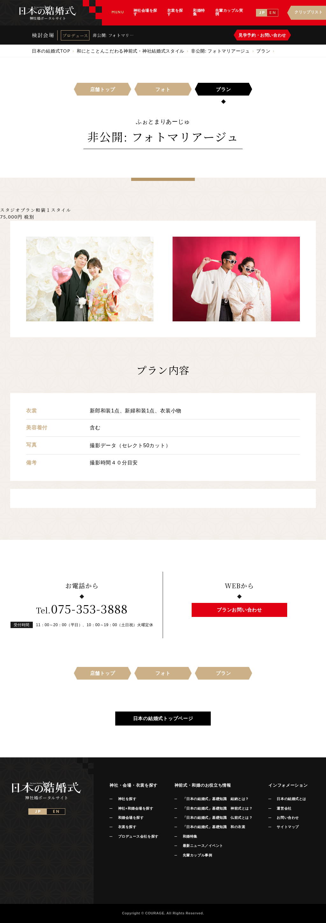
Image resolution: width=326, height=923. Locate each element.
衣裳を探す (127, 827)
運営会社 (284, 808)
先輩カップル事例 (197, 855)
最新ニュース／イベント (203, 846)
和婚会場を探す (131, 817)
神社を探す (127, 799)
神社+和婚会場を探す (135, 808)
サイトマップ (288, 827)
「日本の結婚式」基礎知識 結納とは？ (216, 799)
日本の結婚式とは (291, 799)
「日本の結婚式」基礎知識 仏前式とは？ (217, 817)
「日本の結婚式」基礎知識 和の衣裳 (214, 827)
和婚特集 (190, 836)
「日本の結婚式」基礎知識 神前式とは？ (217, 808)
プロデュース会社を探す (138, 836)
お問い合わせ (288, 817)
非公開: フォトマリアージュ (113, 35)
